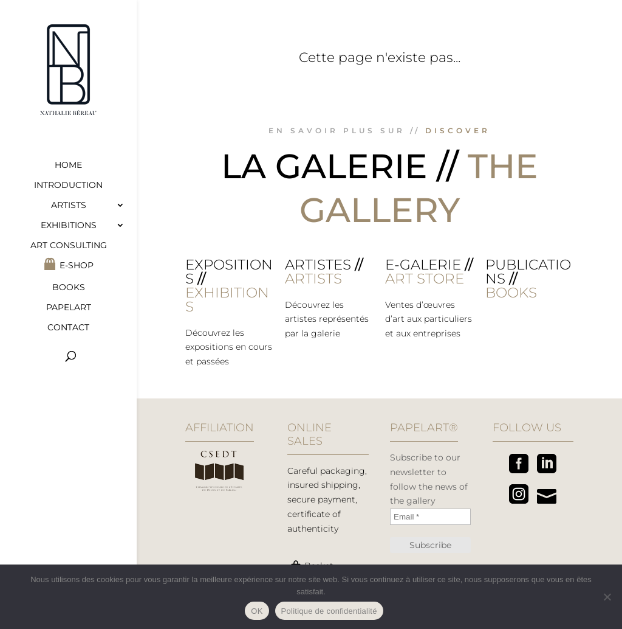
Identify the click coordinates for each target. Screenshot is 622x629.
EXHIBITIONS (227, 299)
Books (68, 288)
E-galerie (423, 264)
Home (68, 165)
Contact (68, 328)
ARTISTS (313, 278)
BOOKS (511, 292)
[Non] (607, 597)
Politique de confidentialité (329, 611)
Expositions (229, 271)
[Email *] (430, 517)
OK (256, 611)
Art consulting (68, 246)
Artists (68, 205)
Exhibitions (69, 226)
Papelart (68, 308)
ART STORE (424, 278)
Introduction (68, 185)
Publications (528, 271)
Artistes (318, 264)
